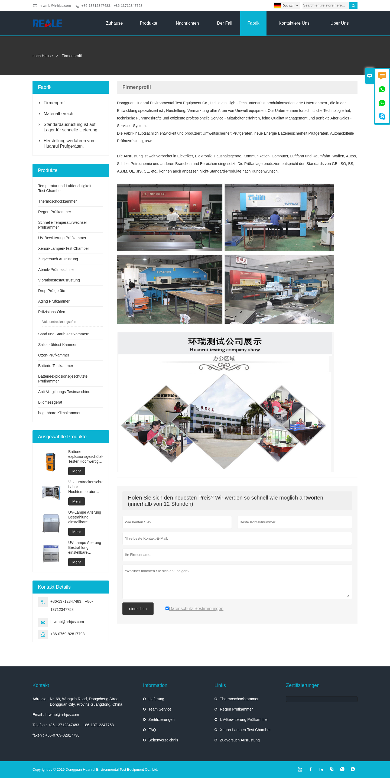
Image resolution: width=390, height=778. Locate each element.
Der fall (224, 23)
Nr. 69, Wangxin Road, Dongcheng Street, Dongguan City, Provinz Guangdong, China (86, 701)
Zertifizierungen (161, 719)
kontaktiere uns (294, 23)
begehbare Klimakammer (59, 413)
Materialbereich (58, 113)
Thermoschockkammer (57, 201)
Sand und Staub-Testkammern (63, 334)
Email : (38, 714)
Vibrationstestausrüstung (59, 280)
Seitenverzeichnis (163, 740)
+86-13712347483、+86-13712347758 (112, 6)
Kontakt (40, 685)
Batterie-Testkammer (55, 366)
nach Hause (42, 56)
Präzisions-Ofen (51, 312)
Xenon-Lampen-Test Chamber (63, 248)
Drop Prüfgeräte (51, 290)
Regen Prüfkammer (54, 212)
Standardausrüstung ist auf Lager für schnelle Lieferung (70, 127)
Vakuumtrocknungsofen (59, 322)
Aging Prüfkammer (54, 301)
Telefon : (39, 725)
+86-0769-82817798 (67, 634)
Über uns (339, 23)
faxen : (38, 735)
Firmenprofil (55, 103)
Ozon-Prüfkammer (53, 355)
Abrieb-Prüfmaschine (56, 269)
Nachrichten (187, 23)
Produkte (148, 23)
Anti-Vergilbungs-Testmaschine (64, 392)
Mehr (76, 471)
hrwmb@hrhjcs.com (55, 6)
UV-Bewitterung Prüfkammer (62, 238)
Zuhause (114, 23)
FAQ (152, 730)
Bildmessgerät (50, 402)
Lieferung (156, 699)
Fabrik (253, 23)
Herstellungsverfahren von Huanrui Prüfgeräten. (69, 143)
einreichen (138, 609)
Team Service (159, 709)
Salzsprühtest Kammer (57, 344)
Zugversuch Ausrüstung (58, 259)
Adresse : (40, 699)
